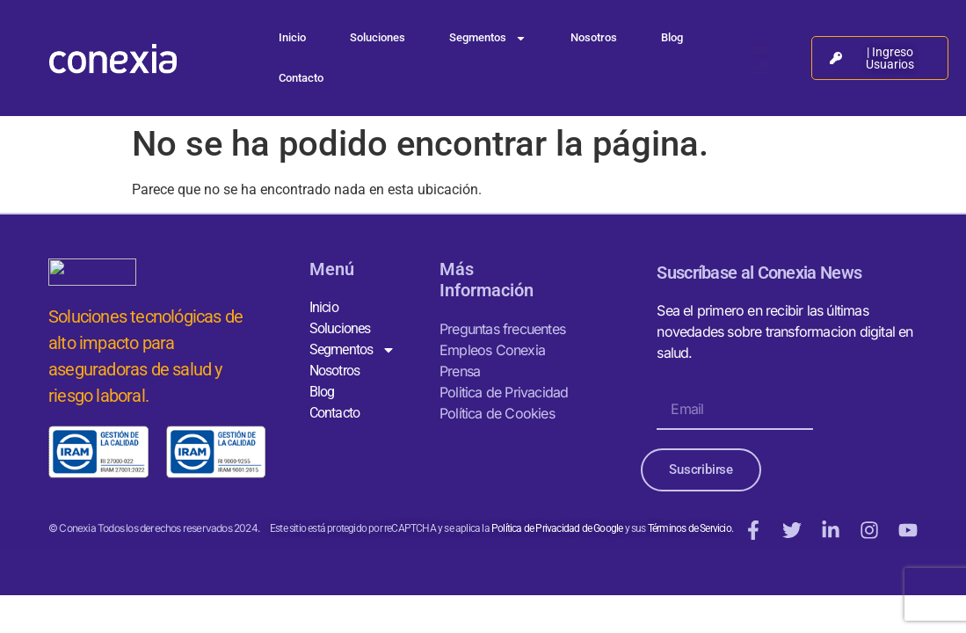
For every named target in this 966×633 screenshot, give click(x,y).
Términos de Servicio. (689, 528)
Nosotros (593, 37)
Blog (672, 37)
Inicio (292, 37)
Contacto (301, 77)
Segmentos (488, 38)
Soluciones (377, 37)
